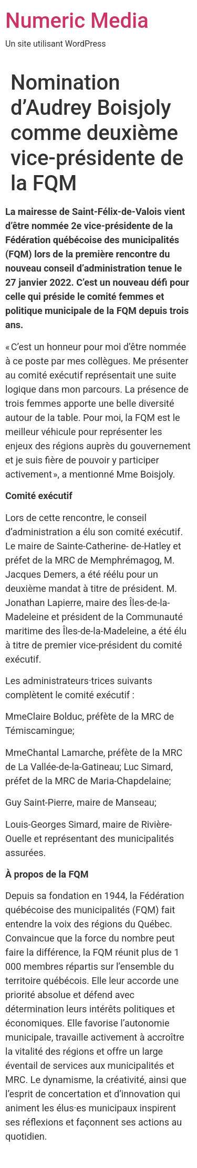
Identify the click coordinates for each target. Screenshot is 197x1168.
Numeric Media (77, 20)
